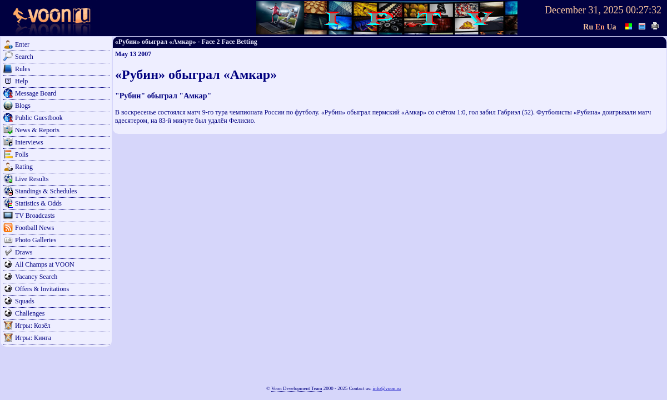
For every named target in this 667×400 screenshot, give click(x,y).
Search (24, 57)
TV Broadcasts (34, 215)
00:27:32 (643, 10)
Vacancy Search (36, 277)
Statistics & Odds (38, 203)
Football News (34, 228)
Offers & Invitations (42, 289)
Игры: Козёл (32, 325)
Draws (23, 252)
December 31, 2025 (584, 10)
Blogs (23, 105)
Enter (22, 44)
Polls (21, 154)
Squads (24, 301)
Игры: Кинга (33, 338)
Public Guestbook (39, 118)
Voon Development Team (296, 388)
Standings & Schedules (46, 191)
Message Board (35, 93)
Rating (24, 167)
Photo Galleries (35, 240)
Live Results (31, 179)
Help (21, 81)
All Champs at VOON (44, 264)
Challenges (29, 313)
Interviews (29, 142)
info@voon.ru (386, 388)
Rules (22, 69)
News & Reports (37, 130)
